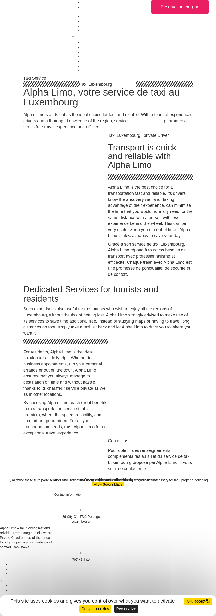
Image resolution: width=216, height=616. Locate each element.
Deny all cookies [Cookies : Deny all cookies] (95, 609)
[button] (108, 37)
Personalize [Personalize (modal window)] (126, 609)
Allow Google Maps (108, 484)
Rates (85, 21)
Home (85, 2)
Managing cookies (22, 573)
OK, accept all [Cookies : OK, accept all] (198, 601)
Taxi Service (90, 12)
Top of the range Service (99, 16)
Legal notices (19, 564)
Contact (87, 30)
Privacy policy (19, 569)
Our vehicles (90, 7)
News (85, 26)
